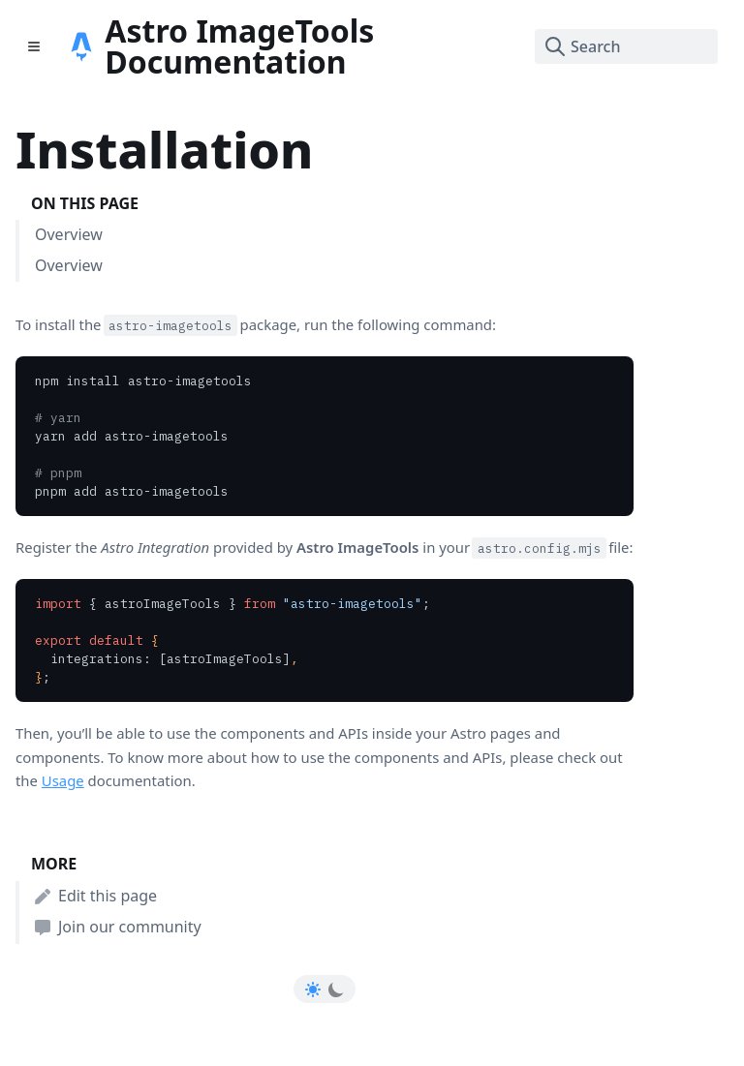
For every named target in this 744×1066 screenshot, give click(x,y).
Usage (63, 780)
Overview (69, 234)
